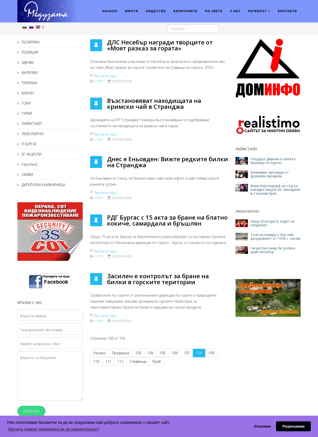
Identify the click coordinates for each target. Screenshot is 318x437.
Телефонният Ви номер (41, 329)
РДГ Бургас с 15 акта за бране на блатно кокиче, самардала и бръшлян (167, 220)
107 (187, 353)
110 (96, 361)
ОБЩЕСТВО (156, 11)
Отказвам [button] (262, 426)
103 (138, 353)
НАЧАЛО (110, 11)
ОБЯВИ (27, 174)
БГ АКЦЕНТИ (31, 154)
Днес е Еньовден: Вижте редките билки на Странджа (167, 162)
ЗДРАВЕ (27, 62)
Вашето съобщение (38, 357)
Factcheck (29, 164)
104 (150, 353)
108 (199, 353)
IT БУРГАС (29, 144)
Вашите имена (33, 315)
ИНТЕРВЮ (29, 72)
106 (175, 353)
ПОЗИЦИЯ (29, 52)
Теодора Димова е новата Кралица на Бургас (272, 161)
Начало (99, 353)
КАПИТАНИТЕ (185, 11)
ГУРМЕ (26, 113)
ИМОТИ (131, 11)
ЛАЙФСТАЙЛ (31, 123)
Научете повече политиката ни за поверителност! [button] (53, 429)
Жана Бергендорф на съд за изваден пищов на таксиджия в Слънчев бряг (275, 189)
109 (211, 353)
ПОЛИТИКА (30, 42)
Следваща (138, 361)
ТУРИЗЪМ (29, 82)
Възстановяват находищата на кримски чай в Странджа (154, 103)
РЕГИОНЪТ (257, 11)
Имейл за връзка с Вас (40, 343)
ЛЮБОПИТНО (32, 133)
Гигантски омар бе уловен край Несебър (272, 250)
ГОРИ (26, 103)
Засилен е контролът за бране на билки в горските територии (158, 279)
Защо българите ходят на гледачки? (272, 223)
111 (108, 361)
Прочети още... (106, 76)
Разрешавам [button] (293, 426)
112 (120, 361)
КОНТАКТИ (287, 11)
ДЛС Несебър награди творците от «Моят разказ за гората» (160, 45)
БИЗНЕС (28, 93)
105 (162, 353)
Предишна (120, 353)
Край (157, 361)
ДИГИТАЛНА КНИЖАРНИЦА (43, 184)
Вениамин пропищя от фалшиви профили (269, 174)
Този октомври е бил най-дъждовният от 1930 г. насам (275, 236)
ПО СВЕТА (214, 11)
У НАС (235, 11)
